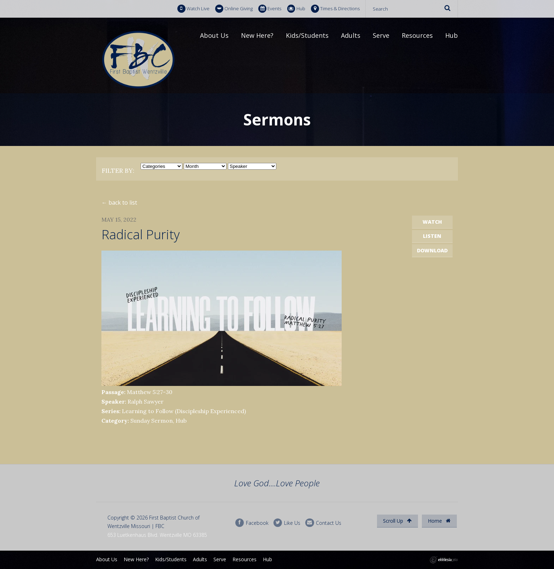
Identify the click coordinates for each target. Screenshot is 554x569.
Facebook (252, 522)
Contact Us (323, 522)
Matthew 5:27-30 (149, 391)
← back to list (119, 202)
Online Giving (234, 9)
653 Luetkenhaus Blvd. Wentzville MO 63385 (157, 535)
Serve (381, 35)
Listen (432, 236)
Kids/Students (307, 35)
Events (269, 9)
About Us (214, 35)
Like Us (286, 522)
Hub (296, 9)
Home (439, 520)
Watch (432, 221)
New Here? (257, 35)
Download (432, 250)
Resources (417, 35)
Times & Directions (335, 9)
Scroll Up (397, 520)
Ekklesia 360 (444, 559)
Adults (350, 35)
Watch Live (193, 9)
